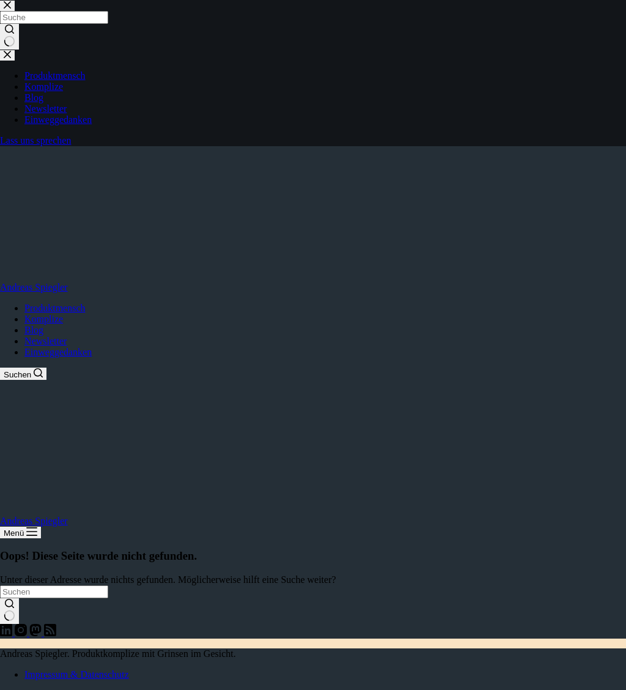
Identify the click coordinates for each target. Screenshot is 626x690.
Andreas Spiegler (34, 287)
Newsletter (45, 341)
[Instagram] (22, 633)
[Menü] (20, 532)
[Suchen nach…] (54, 591)
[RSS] (50, 633)
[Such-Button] (9, 611)
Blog (33, 330)
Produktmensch (55, 308)
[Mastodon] (36, 633)
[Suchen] (23, 374)
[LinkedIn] (7, 633)
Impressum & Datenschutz (76, 674)
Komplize (43, 319)
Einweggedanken (58, 352)
